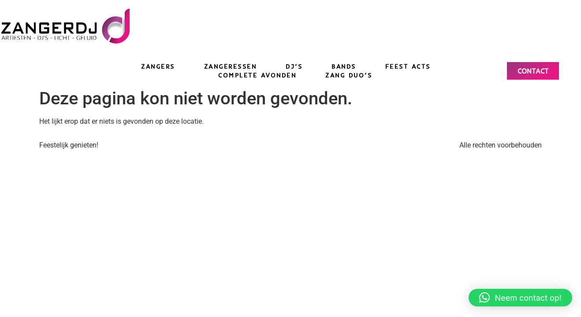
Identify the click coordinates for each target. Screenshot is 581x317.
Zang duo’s (348, 75)
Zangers (158, 66)
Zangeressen (230, 66)
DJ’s (294, 66)
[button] (520, 297)
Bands (343, 66)
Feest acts (408, 66)
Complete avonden (257, 75)
